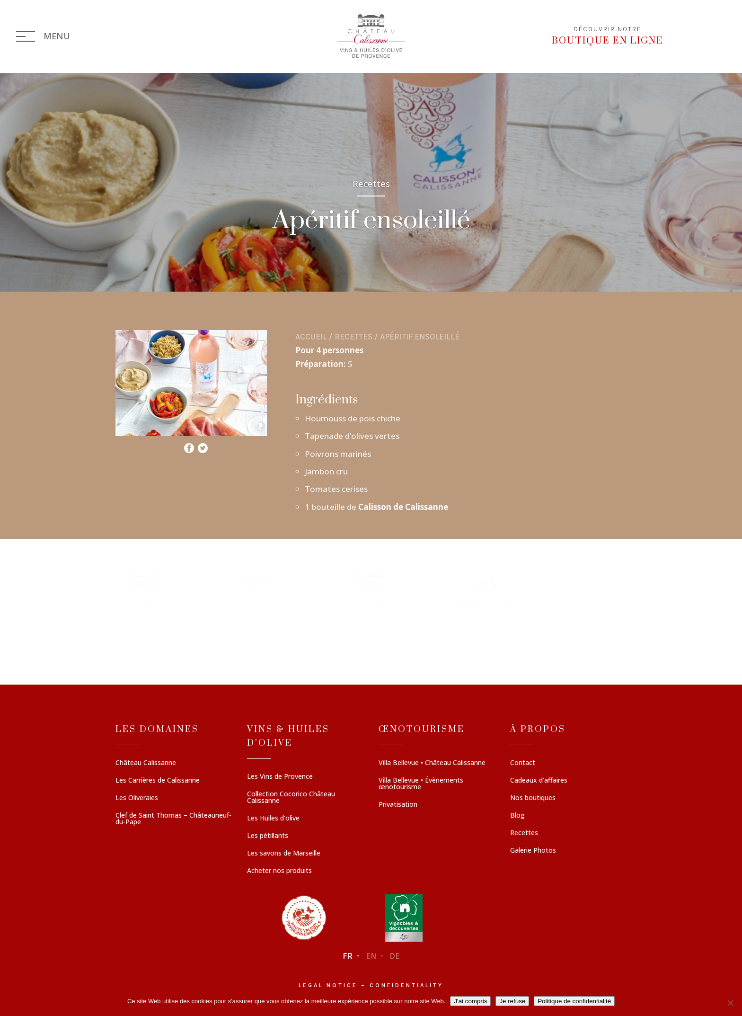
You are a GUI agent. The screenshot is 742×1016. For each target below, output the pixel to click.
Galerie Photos (533, 851)
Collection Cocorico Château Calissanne (291, 798)
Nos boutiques (533, 798)
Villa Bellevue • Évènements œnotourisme (421, 784)
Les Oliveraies (136, 798)
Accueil (311, 336)
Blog (517, 816)
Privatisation (398, 805)
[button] (144, 611)
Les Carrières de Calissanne (157, 780)
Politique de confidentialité (574, 1001)
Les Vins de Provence (280, 777)
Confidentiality (406, 985)
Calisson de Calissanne (402, 506)
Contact (522, 763)
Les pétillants (267, 836)
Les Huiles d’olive (273, 818)
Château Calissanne (145, 763)
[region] (371, 612)
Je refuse (512, 1001)
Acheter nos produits (279, 871)
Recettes (353, 336)
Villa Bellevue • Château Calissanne (432, 763)
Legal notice (328, 985)
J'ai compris (470, 1001)
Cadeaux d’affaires (538, 780)
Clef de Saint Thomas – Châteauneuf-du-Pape (173, 819)
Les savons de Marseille (283, 853)
